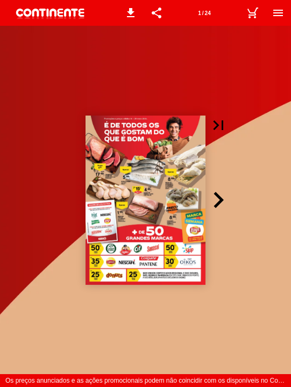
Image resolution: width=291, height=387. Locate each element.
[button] (131, 13)
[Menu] (278, 13)
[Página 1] (204, 13)
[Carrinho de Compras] (252, 13)
